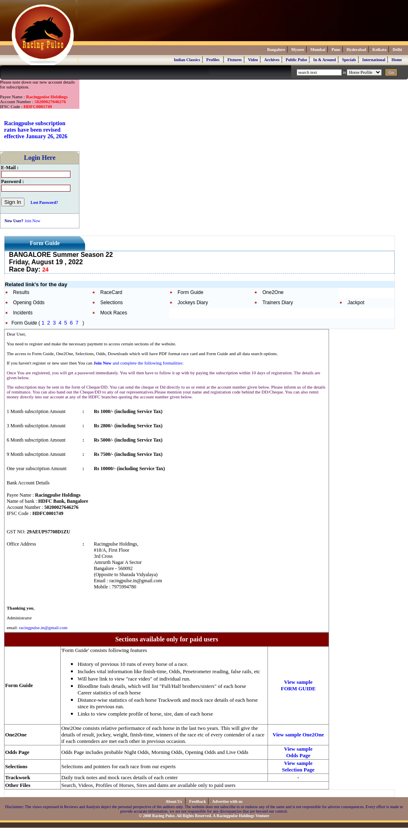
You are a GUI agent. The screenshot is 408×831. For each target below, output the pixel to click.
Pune (335, 49)
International (374, 59)
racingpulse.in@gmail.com (43, 627)
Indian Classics (187, 59)
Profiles (213, 59)
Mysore (297, 49)
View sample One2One (298, 735)
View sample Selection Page (298, 766)
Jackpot (355, 302)
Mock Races (113, 313)
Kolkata (379, 49)
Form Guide (190, 292)
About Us (174, 801)
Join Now (32, 221)
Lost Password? (44, 202)
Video (253, 59)
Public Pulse (296, 59)
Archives (272, 59)
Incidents (23, 313)
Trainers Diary (277, 302)
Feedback (197, 801)
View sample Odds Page (298, 752)
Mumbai (317, 49)
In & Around (324, 59)
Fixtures (234, 59)
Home (396, 59)
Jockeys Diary (193, 302)
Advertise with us (227, 801)
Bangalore (276, 49)
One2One (272, 292)
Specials (349, 59)
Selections (111, 302)
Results (21, 292)
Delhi (397, 49)
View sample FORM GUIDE (298, 685)
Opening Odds (28, 302)
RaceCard (111, 292)
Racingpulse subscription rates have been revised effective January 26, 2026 (36, 129)
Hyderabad (356, 49)
